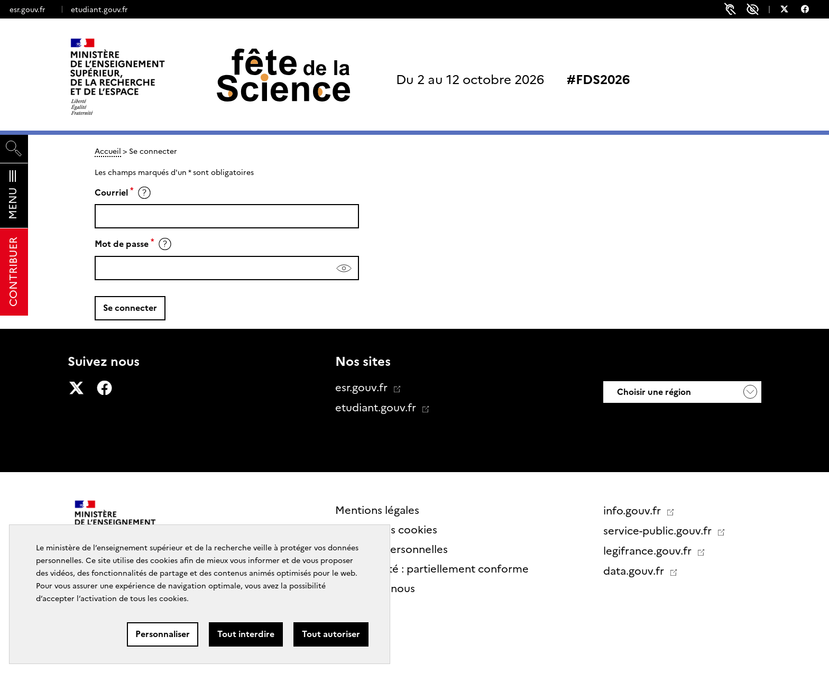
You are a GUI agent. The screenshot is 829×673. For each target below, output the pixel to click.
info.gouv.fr (633, 510)
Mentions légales (377, 510)
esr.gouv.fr (27, 9)
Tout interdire (245, 634)
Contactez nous (375, 588)
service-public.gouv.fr (658, 530)
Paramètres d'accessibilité (752, 9)
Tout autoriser (331, 634)
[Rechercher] (14, 149)
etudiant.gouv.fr (99, 9)
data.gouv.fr (635, 571)
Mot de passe (122, 244)
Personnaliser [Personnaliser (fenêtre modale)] (162, 634)
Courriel (111, 193)
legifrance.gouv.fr (648, 551)
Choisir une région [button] (653, 392)
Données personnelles (391, 549)
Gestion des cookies (386, 529)
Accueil (108, 151)
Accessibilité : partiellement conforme (432, 569)
